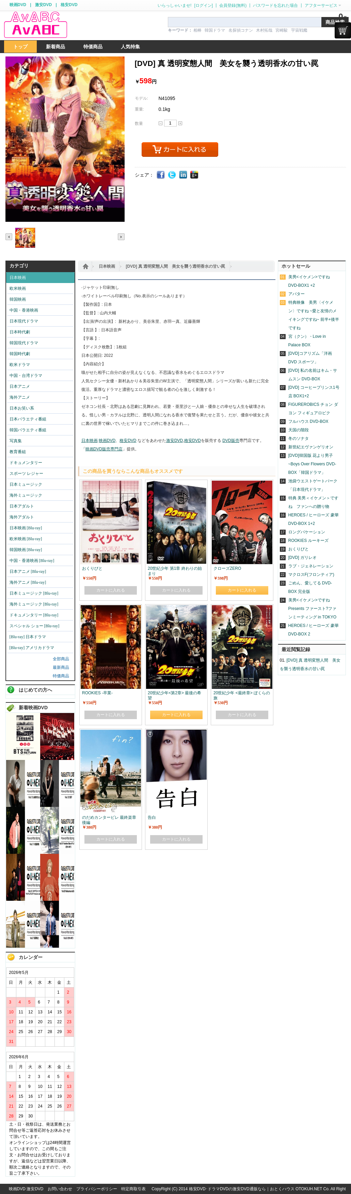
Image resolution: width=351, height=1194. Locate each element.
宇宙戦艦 (299, 30)
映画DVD (18, 4)
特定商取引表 (133, 1189)
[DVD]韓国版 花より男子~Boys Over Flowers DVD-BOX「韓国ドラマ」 (312, 464)
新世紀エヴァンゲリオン (310, 447)
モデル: (141, 98)
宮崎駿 (281, 30)
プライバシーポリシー (96, 1189)
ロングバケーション (306, 532)
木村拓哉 (264, 30)
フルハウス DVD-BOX (308, 421)
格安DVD (69, 4)
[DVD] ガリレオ (302, 557)
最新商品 (61, 667)
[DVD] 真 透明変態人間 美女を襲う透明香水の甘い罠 (175, 266)
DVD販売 (230, 440)
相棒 (197, 30)
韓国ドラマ (215, 30)
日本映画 (107, 266)
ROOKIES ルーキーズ (308, 540)
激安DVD (43, 4)
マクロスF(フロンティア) (311, 574)
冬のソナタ (298, 438)
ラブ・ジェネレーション (310, 566)
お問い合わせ (60, 1189)
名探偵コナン (240, 30)
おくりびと (298, 549)
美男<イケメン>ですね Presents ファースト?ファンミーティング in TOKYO (312, 608)
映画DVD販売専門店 (104, 449)
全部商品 (61, 659)
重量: (139, 109)
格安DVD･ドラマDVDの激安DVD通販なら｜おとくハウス (242, 1189)
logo (35, 25)
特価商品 (61, 676)
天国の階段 (298, 430)
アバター (296, 294)
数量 (139, 123)
